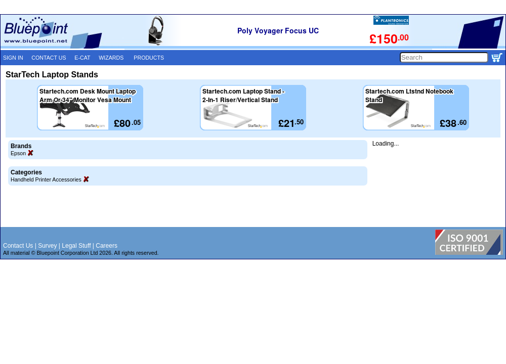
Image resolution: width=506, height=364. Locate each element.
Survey (47, 245)
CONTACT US (48, 58)
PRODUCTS (149, 58)
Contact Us (18, 245)
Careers (106, 245)
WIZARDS (111, 58)
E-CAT (82, 58)
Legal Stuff (76, 245)
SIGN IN (13, 58)
